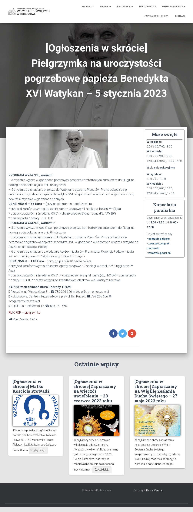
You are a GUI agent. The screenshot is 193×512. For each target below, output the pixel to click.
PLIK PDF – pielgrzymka (24, 312)
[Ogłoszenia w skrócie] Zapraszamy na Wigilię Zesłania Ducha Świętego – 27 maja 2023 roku (156, 391)
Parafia (105, 6)
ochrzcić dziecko (159, 238)
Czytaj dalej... (38, 450)
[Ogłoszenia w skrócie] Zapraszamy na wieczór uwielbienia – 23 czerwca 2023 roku (95, 391)
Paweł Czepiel (154, 490)
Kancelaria (125, 6)
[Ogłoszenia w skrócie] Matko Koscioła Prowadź (31, 386)
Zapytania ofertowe (156, 16)
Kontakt (180, 16)
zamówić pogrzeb (159, 252)
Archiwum (87, 6)
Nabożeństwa (147, 6)
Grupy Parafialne (173, 6)
